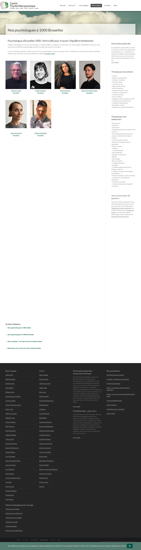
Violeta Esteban (10, 452)
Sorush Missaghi (44, 414)
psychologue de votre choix (120, 217)
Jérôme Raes (43, 456)
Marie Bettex (9, 388)
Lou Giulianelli (10, 469)
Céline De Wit (10, 439)
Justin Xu (41, 487)
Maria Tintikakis (44, 465)
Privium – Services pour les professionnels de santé (121, 395)
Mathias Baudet (10, 379)
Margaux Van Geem (45, 474)
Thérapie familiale (11, 526)
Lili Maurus (42, 409)
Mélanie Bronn (10, 392)
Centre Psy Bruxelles (116, 542)
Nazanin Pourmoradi (45, 444)
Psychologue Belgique (113, 384)
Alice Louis (42, 392)
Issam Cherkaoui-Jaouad (13, 405)
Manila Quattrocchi (45, 448)
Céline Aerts (9, 375)
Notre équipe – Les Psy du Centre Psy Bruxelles (25, 341)
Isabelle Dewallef (11, 435)
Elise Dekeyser (10, 426)
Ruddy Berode (10, 384)
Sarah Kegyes (10, 495)
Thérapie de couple (12, 522)
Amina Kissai (9, 499)
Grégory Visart (43, 482)
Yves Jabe (8, 482)
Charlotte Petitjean (45, 439)
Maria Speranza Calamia (13, 396)
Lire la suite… (115, 62)
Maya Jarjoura (10, 487)
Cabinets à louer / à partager (116, 409)
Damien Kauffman (11, 491)
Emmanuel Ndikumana (46, 426)
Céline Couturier (11, 422)
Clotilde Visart (43, 478)
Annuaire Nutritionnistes (114, 401)
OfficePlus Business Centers (115, 375)
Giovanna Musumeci (45, 422)
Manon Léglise (43, 375)
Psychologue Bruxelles (13, 148)
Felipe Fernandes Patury (89, 91)
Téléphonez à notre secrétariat (121, 208)
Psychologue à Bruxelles (14, 314)
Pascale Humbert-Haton (13, 478)
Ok (130, 546)
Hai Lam (41, 371)
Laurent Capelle (10, 401)
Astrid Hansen (10, 474)
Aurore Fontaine (11, 465)
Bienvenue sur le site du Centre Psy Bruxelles (24, 348)
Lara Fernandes (10, 456)
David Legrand (43, 379)
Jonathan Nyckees (44, 435)
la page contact (50, 54)
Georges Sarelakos (45, 452)
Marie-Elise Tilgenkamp (46, 461)
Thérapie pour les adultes (14, 518)
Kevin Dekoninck (11, 431)
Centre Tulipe (111, 413)
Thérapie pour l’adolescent (14, 513)
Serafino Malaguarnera (46, 401)
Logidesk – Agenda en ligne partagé (118, 379)
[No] (138, 546)
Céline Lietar (43, 388)
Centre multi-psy (112, 405)
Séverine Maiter (44, 396)
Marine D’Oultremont (12, 448)
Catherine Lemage (45, 384)
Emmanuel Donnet (11, 444)
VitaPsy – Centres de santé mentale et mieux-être (118, 389)
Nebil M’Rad (43, 418)
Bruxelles (89, 93)
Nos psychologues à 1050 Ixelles (19, 328)
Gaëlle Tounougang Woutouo (48, 469)
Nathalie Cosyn (10, 418)
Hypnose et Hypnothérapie (14, 531)
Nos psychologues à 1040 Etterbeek (21, 335)
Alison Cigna (9, 409)
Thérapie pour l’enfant (12, 509)
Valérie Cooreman (11, 414)
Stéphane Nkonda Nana (46, 431)
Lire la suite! (76, 406)
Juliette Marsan (43, 405)
